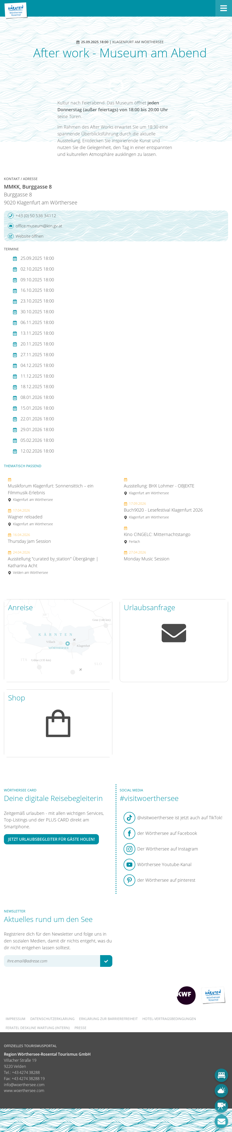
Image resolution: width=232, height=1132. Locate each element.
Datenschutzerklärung (52, 1018)
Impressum (15, 1018)
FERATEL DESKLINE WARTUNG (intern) (38, 1027)
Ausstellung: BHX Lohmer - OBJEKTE (159, 486)
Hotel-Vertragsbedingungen (169, 1018)
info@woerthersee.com (24, 1084)
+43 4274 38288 (26, 1072)
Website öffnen (25, 236)
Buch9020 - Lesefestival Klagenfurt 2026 (163, 510)
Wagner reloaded (30, 517)
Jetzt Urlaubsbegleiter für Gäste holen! (51, 839)
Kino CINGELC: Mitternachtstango (157, 535)
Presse (80, 1027)
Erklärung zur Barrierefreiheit (108, 1018)
